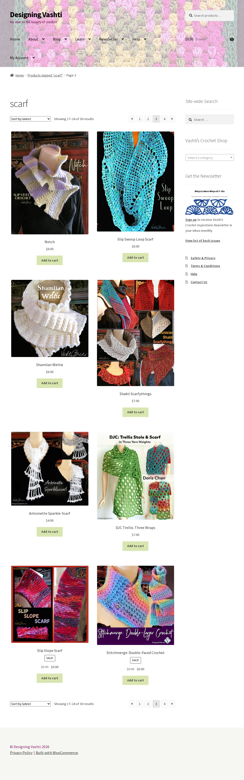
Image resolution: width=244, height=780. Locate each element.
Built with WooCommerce (57, 752)
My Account (19, 57)
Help (136, 39)
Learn (80, 39)
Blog (57, 39)
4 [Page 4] (164, 119)
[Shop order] (30, 118)
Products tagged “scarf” (45, 75)
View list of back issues (202, 240)
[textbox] (210, 157)
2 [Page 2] (148, 119)
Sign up (191, 219)
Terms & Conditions (205, 266)
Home (15, 39)
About (33, 39)
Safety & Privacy (203, 258)
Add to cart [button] (49, 260)
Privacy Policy (21, 752)
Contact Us (199, 282)
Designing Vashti (36, 14)
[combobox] (209, 157)
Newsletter (108, 39)
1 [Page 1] (140, 119)
